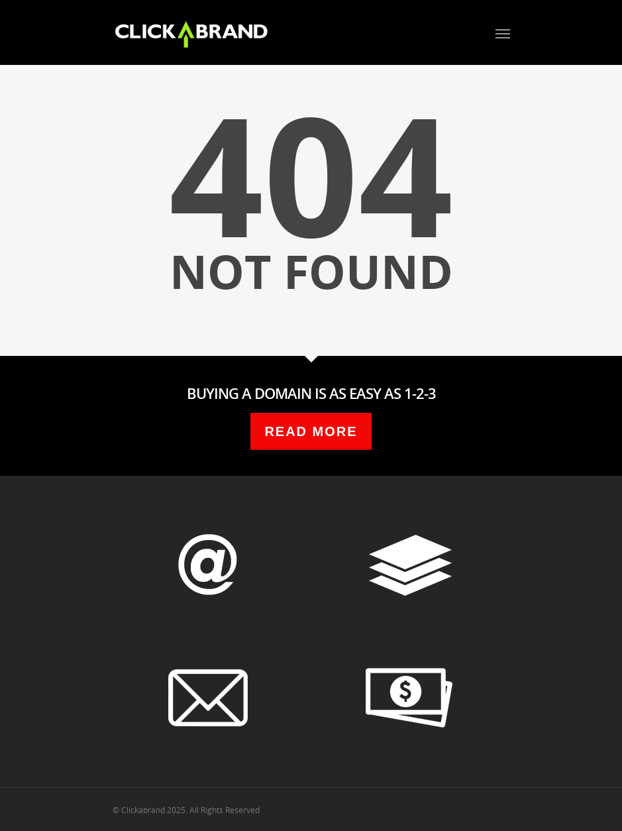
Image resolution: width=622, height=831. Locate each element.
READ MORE (310, 431)
